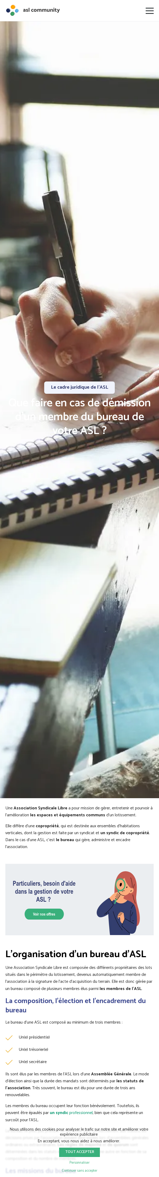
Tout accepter (79, 1152)
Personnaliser (79, 1163)
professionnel (71, 1112)
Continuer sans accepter (79, 1171)
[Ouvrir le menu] (150, 11)
